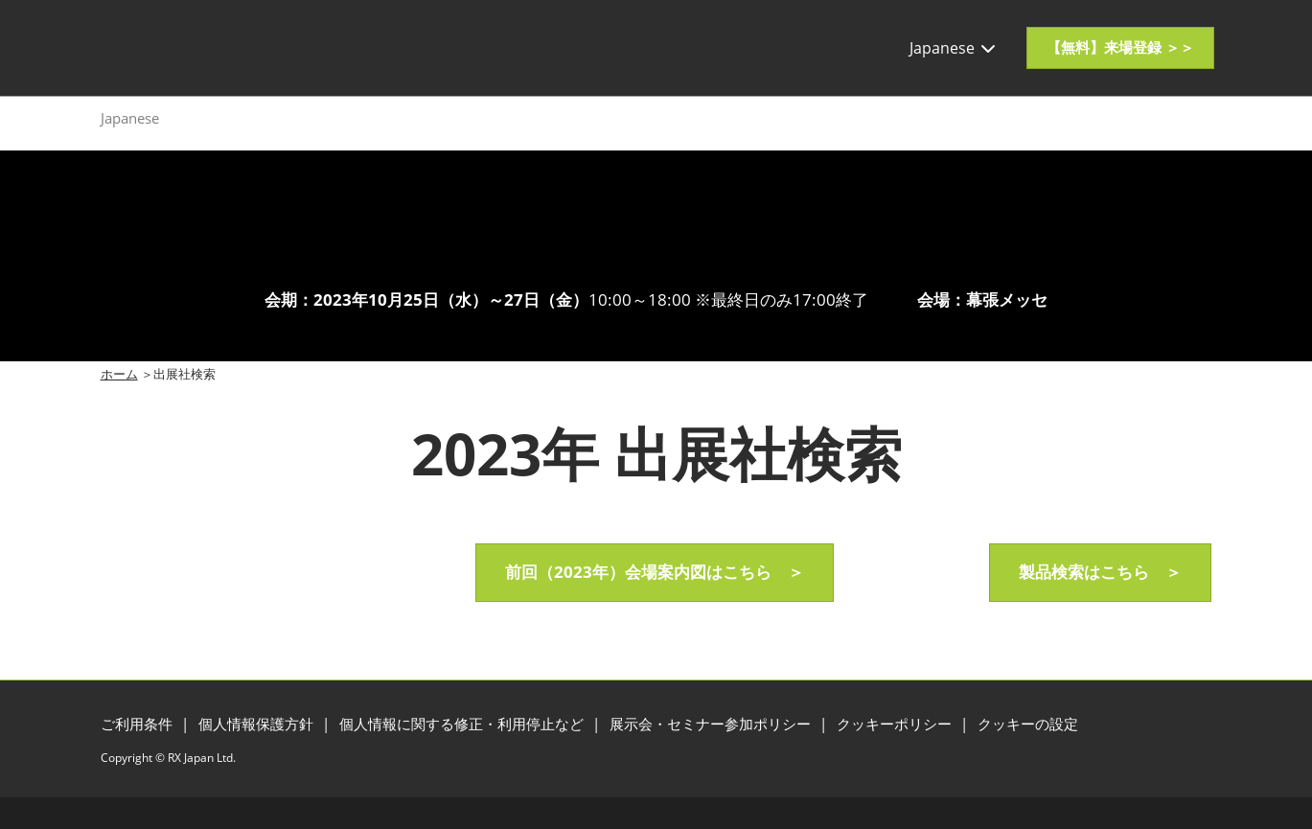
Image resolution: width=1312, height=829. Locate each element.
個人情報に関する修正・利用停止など (463, 723)
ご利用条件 (138, 723)
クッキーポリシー (896, 723)
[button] (1120, 48)
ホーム (119, 373)
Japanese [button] (953, 47)
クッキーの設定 (1028, 723)
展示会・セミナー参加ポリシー (712, 723)
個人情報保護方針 (257, 723)
